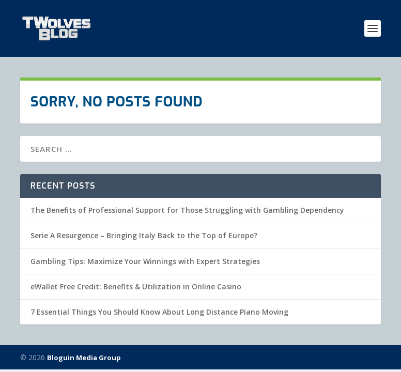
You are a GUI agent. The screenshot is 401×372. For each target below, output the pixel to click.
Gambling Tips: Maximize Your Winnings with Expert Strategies (145, 261)
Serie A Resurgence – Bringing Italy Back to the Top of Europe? (143, 235)
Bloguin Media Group (84, 357)
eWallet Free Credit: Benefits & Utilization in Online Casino (135, 286)
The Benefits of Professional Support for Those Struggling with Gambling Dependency (187, 210)
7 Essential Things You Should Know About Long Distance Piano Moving (159, 312)
